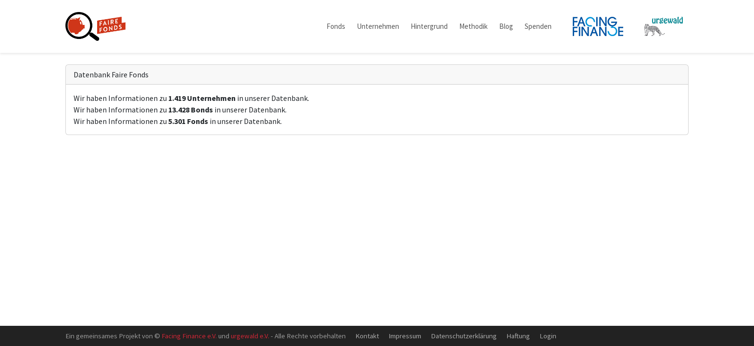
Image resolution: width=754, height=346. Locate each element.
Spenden (538, 26)
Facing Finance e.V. (189, 335)
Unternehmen (378, 26)
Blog (506, 26)
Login (548, 335)
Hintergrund (429, 26)
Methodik (473, 26)
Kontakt (367, 335)
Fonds (336, 26)
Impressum (405, 335)
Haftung (518, 335)
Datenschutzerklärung (464, 335)
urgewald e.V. (250, 335)
